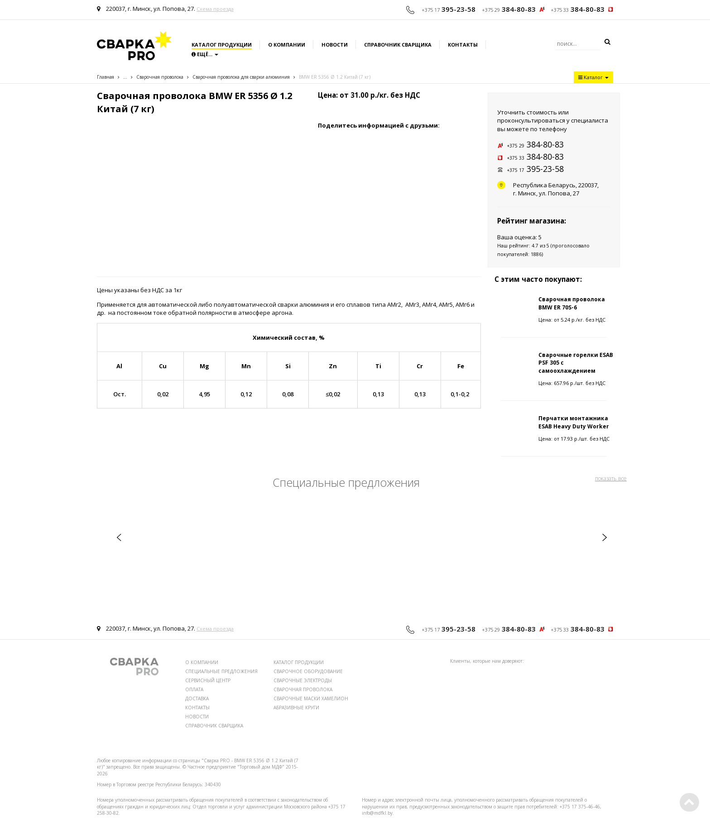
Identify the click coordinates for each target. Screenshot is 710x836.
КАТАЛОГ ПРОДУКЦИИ (298, 662)
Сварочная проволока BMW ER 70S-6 (571, 303)
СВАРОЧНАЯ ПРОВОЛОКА (302, 689)
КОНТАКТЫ (197, 707)
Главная (105, 77)
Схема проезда (215, 8)
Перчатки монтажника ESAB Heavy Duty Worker (573, 422)
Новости (334, 44)
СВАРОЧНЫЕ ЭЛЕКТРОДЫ (302, 680)
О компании (286, 44)
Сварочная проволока (159, 77)
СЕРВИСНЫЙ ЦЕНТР (207, 680)
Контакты (463, 44)
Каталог (593, 77)
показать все (611, 478)
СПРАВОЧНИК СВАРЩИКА (214, 725)
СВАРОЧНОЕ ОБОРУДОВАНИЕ (308, 671)
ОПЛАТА (194, 689)
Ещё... (205, 54)
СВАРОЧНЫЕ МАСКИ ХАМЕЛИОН (310, 698)
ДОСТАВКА (197, 698)
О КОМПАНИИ (201, 662)
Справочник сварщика (398, 44)
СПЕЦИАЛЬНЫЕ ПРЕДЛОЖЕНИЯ (221, 671)
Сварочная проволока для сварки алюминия (241, 77)
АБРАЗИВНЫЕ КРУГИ (296, 707)
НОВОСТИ (197, 716)
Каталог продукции (222, 44)
